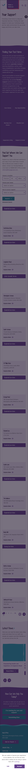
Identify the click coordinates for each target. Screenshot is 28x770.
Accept (19, 766)
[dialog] (14, 385)
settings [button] (17, 761)
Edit (8, 766)
